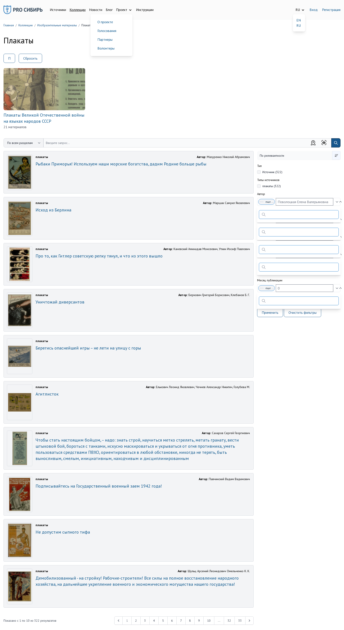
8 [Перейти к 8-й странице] (190, 621)
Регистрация (331, 9)
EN (298, 20)
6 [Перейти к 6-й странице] (172, 621)
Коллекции (78, 9)
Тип (259, 166)
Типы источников (268, 180)
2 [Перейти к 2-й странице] (136, 621)
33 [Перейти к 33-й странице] (240, 621)
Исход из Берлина (53, 210)
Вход (314, 9)
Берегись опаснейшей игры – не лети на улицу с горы (88, 348)
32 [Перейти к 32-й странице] (229, 621)
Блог (109, 9)
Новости (95, 9)
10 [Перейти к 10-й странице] (209, 621)
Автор (261, 194)
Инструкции (145, 9)
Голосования (106, 30)
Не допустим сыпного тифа (63, 532)
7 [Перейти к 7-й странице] (181, 621)
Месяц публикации (269, 280)
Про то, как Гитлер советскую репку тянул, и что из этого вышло (99, 256)
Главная (9, 25)
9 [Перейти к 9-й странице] (199, 621)
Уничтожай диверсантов (60, 302)
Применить (270, 312)
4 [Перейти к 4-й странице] (154, 621)
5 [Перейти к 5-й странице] (163, 621)
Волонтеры (106, 48)
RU (298, 25)
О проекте (105, 22)
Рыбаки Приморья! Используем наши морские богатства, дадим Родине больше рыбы (121, 164)
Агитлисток (47, 394)
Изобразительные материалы (57, 25)
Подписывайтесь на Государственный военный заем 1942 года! (99, 486)
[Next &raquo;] (249, 620)
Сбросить (30, 58)
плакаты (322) (271, 186)
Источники (58, 9)
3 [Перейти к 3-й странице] (145, 621)
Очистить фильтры (302, 312)
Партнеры (105, 39)
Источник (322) (272, 172)
